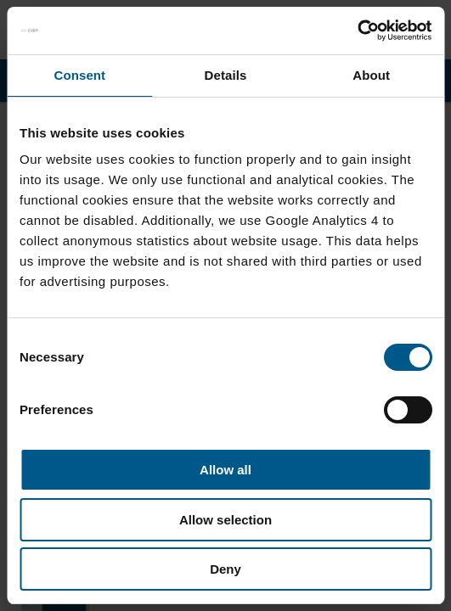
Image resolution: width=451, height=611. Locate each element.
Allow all (225, 469)
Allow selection (225, 520)
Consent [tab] (79, 75)
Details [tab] (226, 75)
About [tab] (371, 75)
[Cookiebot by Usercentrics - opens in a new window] (357, 31)
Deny (225, 569)
